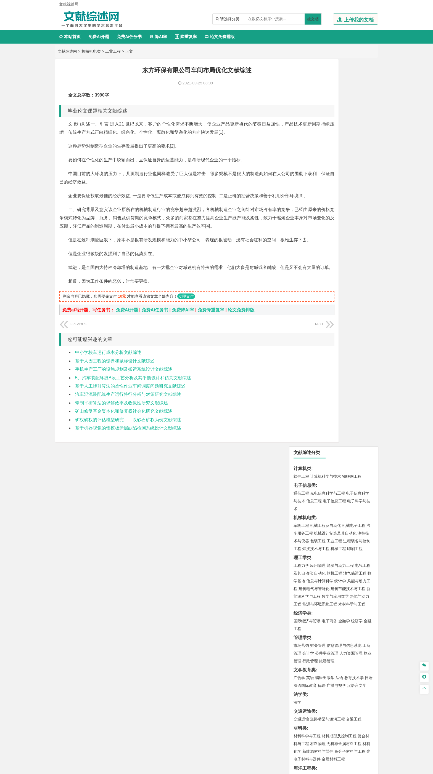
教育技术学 (354, 290)
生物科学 (348, 567)
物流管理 (318, 534)
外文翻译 (302, 676)
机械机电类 (91, 51)
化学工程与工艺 (307, 551)
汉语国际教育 (305, 298)
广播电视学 (336, 298)
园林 (339, 633)
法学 (297, 315)
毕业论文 (302, 649)
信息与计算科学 (319, 193)
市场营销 (301, 258)
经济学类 (302, 225)
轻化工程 (306, 567)
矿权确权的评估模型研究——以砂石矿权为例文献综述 (128, 452)
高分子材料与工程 (349, 364)
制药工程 (346, 551)
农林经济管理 (322, 633)
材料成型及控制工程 (339, 348)
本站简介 (287, 716)
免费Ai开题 (98, 36)
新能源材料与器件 (317, 364)
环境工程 (301, 485)
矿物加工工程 (305, 510)
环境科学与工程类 (311, 477)
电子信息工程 (334, 113)
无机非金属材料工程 (344, 356)
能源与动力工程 (340, 178)
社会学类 (302, 608)
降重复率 (186, 36)
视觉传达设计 (305, 591)
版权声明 (346, 716)
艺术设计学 (319, 583)
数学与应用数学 (335, 209)
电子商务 (329, 233)
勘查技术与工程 (336, 518)
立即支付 (186, 329)
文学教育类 (305, 282)
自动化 (320, 186)
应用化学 (329, 551)
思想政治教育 (305, 616)
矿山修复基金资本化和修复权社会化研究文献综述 (123, 444)
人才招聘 (316, 716)
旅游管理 (326, 273)
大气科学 (310, 461)
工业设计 (355, 583)
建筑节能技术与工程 (348, 201)
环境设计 (301, 583)
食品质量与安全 (307, 559)
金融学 (344, 233)
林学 (306, 633)
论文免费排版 (220, 36)
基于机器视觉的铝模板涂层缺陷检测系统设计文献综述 (128, 461)
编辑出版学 (324, 290)
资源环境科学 (317, 493)
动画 (367, 583)
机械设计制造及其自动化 (335, 146)
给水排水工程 (314, 436)
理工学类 (302, 170)
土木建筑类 (305, 405)
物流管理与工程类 (311, 526)
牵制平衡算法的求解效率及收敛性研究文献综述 (121, 436)
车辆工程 (301, 138)
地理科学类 (305, 445)
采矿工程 (342, 510)
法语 (339, 290)
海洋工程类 (305, 380)
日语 (369, 290)
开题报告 (302, 658)
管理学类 (302, 250)
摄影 (306, 599)
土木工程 (318, 413)
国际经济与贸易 (307, 233)
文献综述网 (67, 51)
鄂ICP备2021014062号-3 (239, 767)
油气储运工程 (354, 186)
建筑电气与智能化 (314, 201)
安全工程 (325, 510)
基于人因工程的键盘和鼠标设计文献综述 (115, 394)
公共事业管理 (326, 266)
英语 (310, 290)
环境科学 (318, 485)
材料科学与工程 (307, 348)
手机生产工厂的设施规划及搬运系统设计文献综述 (123, 402)
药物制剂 (338, 559)
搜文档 (313, 19)
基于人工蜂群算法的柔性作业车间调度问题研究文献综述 (130, 419)
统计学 (340, 193)
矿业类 (300, 502)
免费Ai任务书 (129, 36)
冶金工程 (314, 518)
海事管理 (301, 388)
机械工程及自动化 (325, 138)
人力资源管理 (351, 266)
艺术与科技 (327, 591)
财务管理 (318, 258)
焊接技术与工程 (315, 161)
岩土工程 (301, 413)
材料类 (300, 340)
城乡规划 (362, 421)
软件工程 (301, 89)
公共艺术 (319, 599)
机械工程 (338, 161)
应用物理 (318, 178)
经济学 (357, 233)
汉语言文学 (356, 298)
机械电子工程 (353, 138)
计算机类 (302, 81)
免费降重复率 (211, 343)
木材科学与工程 (351, 217)
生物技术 (362, 551)
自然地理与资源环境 (336, 461)
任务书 (300, 686)
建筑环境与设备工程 (327, 428)
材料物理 (318, 356)
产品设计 (338, 583)
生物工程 (323, 567)
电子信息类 (305, 98)
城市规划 (301, 428)
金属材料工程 (333, 372)
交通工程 (353, 332)
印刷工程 (355, 161)
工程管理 (346, 421)
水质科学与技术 (340, 485)
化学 (335, 567)
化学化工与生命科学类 (316, 543)
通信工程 (301, 106)
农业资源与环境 (324, 640)
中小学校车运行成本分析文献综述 (108, 385)
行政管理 (310, 273)
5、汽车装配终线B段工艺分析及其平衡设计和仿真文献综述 (133, 411)
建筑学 (299, 421)
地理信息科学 (305, 453)
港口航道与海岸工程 (327, 388)
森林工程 (352, 633)
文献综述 (302, 667)
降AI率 (158, 36)
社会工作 (325, 616)
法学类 (300, 307)
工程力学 (301, 178)
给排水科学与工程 (321, 421)
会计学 (308, 266)
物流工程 (301, 534)
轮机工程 (334, 186)
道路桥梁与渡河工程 (327, 332)
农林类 (300, 625)
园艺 (297, 633)
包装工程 (318, 153)
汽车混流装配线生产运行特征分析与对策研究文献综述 (128, 427)
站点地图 (271, 767)
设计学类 (302, 575)
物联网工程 (351, 89)
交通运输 (301, 332)
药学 (325, 559)
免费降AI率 (183, 343)
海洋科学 (306, 396)
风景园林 (346, 591)
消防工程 (358, 510)
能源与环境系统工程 (319, 217)
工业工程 (113, 51)
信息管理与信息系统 (344, 258)
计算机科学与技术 (325, 89)
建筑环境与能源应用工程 (348, 413)
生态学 (304, 640)
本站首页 (70, 36)
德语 (322, 298)
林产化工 (365, 567)
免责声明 (287, 724)
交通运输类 (305, 324)
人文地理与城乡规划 (335, 453)
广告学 (299, 290)
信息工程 (314, 113)
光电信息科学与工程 (327, 106)
